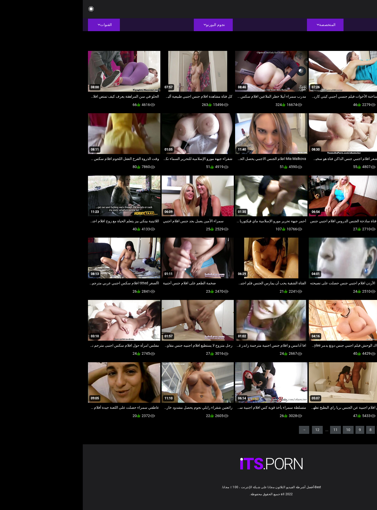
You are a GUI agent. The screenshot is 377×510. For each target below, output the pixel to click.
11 (253, 430)
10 (265, 430)
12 (234, 430)
